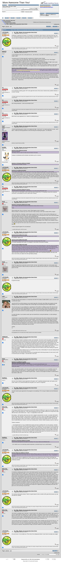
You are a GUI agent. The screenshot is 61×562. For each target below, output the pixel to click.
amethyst (47, 15)
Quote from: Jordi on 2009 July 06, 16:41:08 (19, 150)
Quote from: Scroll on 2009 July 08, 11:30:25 (19, 239)
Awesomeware (7, 21)
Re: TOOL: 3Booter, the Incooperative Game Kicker (25, 32)
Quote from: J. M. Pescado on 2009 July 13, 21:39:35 (21, 440)
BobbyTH (4, 51)
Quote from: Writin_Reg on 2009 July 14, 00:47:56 (20, 452)
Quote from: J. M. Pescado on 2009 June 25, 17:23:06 (21, 204)
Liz (2, 87)
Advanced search (28, 11)
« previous (55, 24)
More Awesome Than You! (9, 20)
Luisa (3, 296)
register (15, 6)
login (11, 6)
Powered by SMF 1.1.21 (25, 559)
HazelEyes (4, 377)
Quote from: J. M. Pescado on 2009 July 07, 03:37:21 (21, 189)
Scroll (3, 201)
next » (58, 24)
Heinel (3, 358)
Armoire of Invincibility (10, 22)
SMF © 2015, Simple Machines (35, 559)
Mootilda (4, 147)
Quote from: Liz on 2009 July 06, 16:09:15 (19, 170)
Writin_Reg (4, 406)
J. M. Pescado (5, 32)
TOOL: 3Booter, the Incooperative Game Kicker (16, 24)
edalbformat (4, 336)
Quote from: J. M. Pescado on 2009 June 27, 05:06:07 (21, 163)
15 (10, 26)
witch (3, 126)
